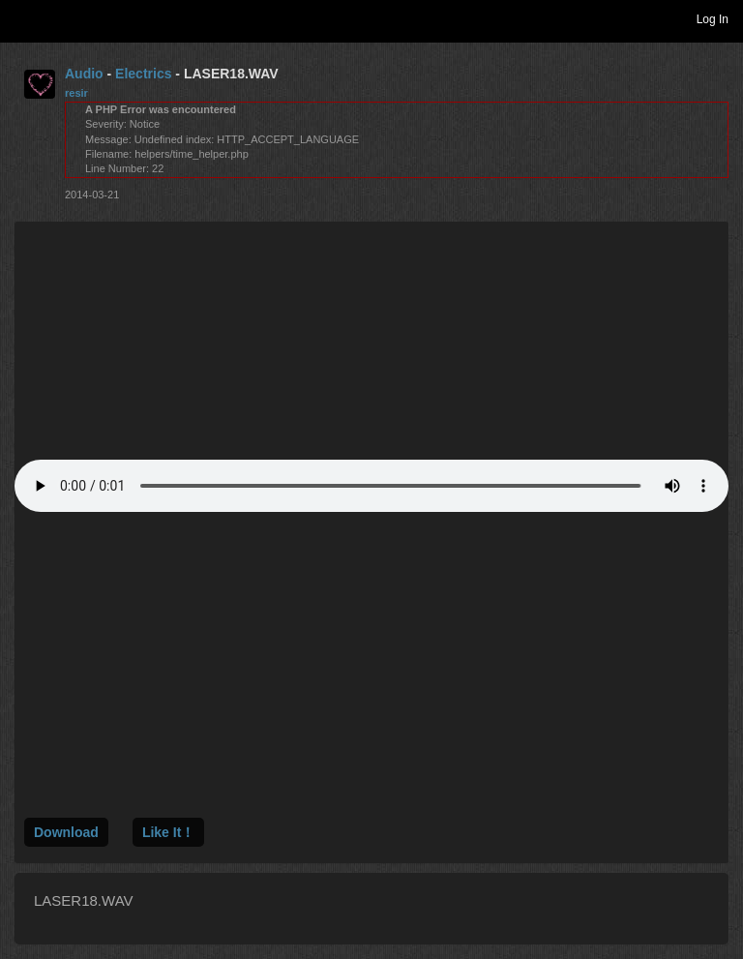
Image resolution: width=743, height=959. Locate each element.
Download (66, 832)
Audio (84, 73)
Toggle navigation (23, 18)
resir (76, 93)
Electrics (143, 73)
